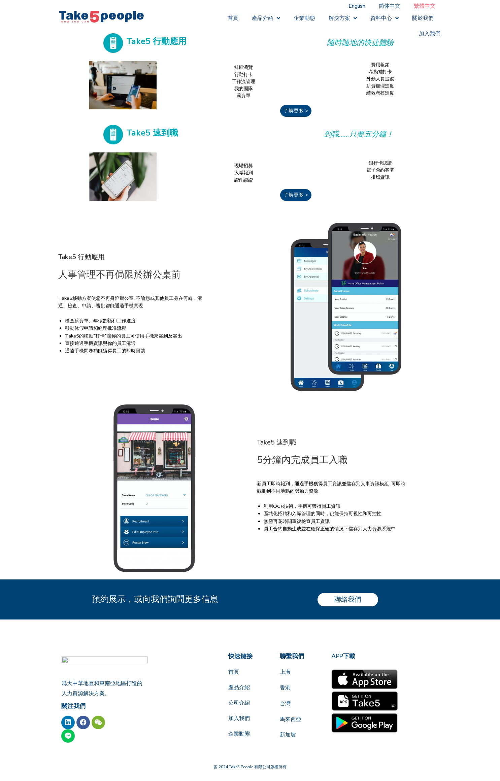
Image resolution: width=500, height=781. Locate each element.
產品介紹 (266, 18)
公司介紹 (239, 703)
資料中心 (384, 18)
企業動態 (304, 18)
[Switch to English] (357, 6)
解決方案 (343, 18)
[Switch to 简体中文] (389, 6)
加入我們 (429, 33)
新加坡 (288, 735)
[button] (295, 111)
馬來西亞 (290, 719)
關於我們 (423, 18)
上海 (285, 672)
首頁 (233, 18)
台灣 (285, 703)
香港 (285, 687)
